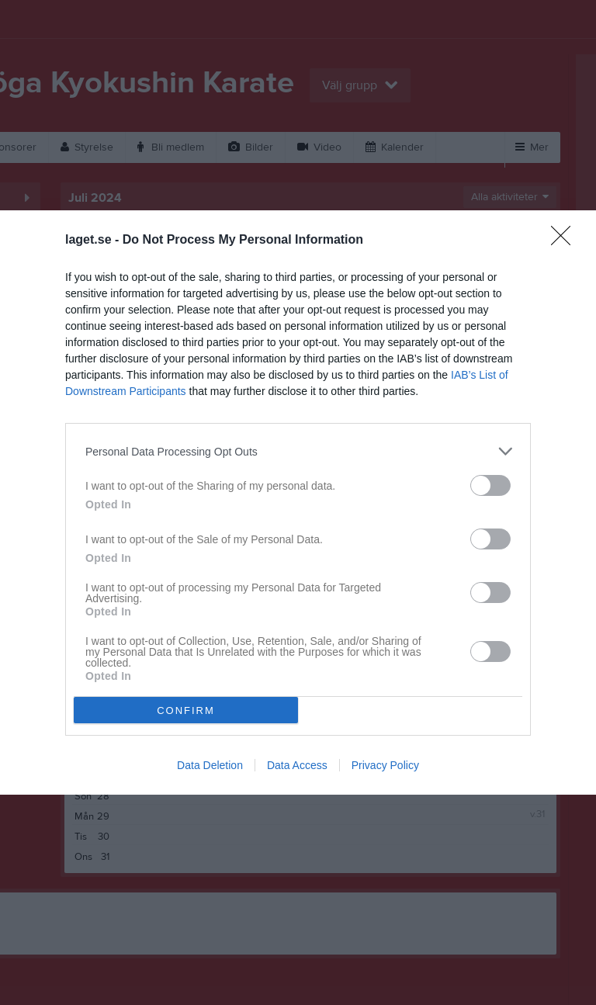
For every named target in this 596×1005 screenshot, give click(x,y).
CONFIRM (186, 710)
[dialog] (298, 502)
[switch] (490, 485)
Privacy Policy (385, 765)
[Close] (565, 240)
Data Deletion (210, 765)
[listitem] (298, 451)
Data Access (297, 765)
